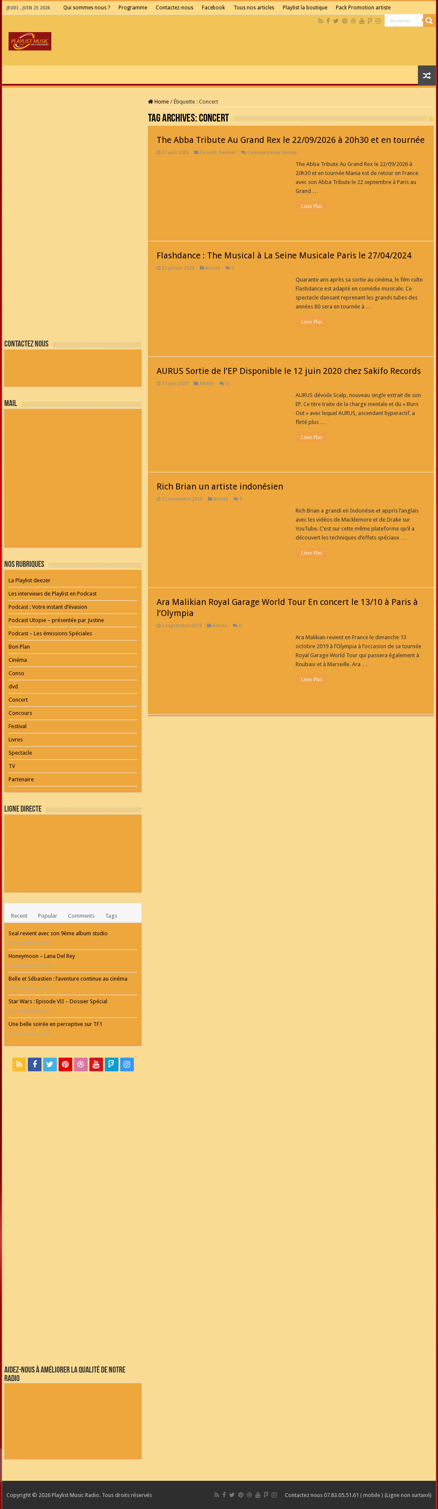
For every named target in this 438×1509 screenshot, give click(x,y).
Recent (19, 916)
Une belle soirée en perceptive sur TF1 (55, 1024)
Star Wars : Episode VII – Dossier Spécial (58, 1001)
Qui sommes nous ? (86, 8)
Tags (111, 916)
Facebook (213, 8)
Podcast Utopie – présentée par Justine (56, 620)
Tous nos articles (254, 8)
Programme (132, 8)
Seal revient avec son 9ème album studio (58, 933)
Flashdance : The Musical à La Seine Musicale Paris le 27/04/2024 (284, 255)
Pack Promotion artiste (363, 8)
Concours (20, 713)
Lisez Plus (311, 206)
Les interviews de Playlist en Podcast (53, 593)
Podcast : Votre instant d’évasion (48, 607)
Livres (16, 739)
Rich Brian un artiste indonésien (220, 486)
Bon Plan (19, 646)
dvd (13, 686)
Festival (227, 152)
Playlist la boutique (305, 8)
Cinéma (18, 660)
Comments (81, 916)
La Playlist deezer (29, 580)
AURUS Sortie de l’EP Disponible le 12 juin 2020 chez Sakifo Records (289, 371)
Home (158, 101)
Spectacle (20, 753)
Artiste (212, 268)
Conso (16, 673)
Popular (47, 916)
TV (12, 766)
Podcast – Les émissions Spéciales (50, 633)
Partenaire (21, 779)
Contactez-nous (174, 8)
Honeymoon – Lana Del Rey (42, 956)
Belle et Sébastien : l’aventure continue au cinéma (68, 978)
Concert (208, 152)
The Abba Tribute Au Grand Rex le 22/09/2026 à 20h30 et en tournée (291, 140)
